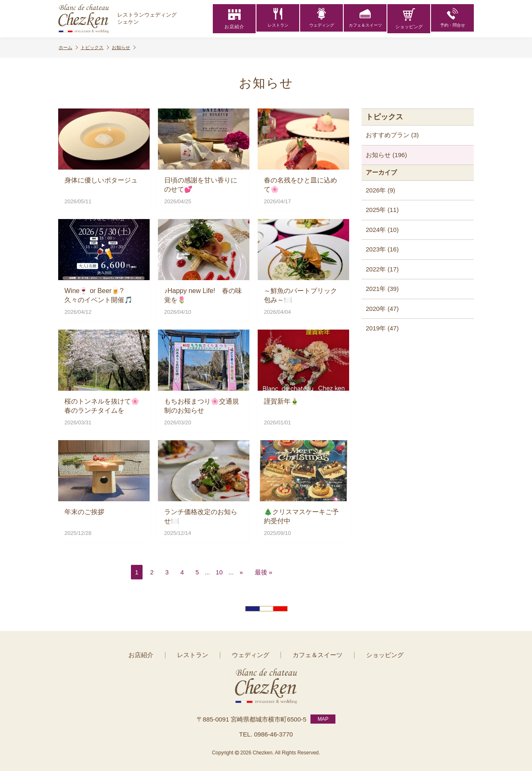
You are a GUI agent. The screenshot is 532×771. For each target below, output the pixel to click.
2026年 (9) (380, 190)
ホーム (69, 47)
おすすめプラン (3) (392, 134)
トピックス (97, 47)
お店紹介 (234, 18)
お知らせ (129, 47)
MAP (323, 717)
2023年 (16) (382, 249)
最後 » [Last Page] (264, 572)
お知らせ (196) (386, 154)
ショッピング (409, 18)
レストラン (277, 18)
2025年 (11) (382, 209)
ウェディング (321, 18)
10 (219, 572)
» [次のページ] (241, 572)
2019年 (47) (382, 328)
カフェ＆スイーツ (365, 18)
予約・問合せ (452, 18)
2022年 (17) (382, 269)
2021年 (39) (382, 288)
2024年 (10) (382, 229)
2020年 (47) (382, 308)
